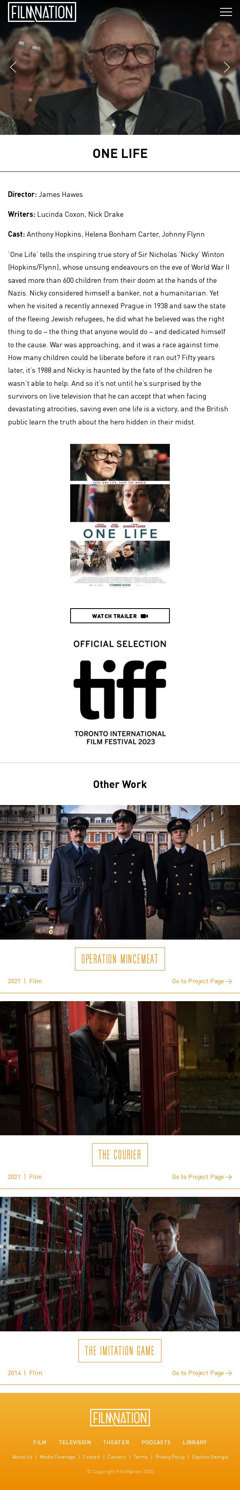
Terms (141, 1457)
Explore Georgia (210, 1457)
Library (195, 1441)
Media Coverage (57, 1457)
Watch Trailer (120, 615)
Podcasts (156, 1441)
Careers (117, 1457)
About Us (22, 1457)
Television (75, 1441)
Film (39, 1441)
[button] (13, 68)
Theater (116, 1441)
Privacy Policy (170, 1457)
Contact (91, 1457)
